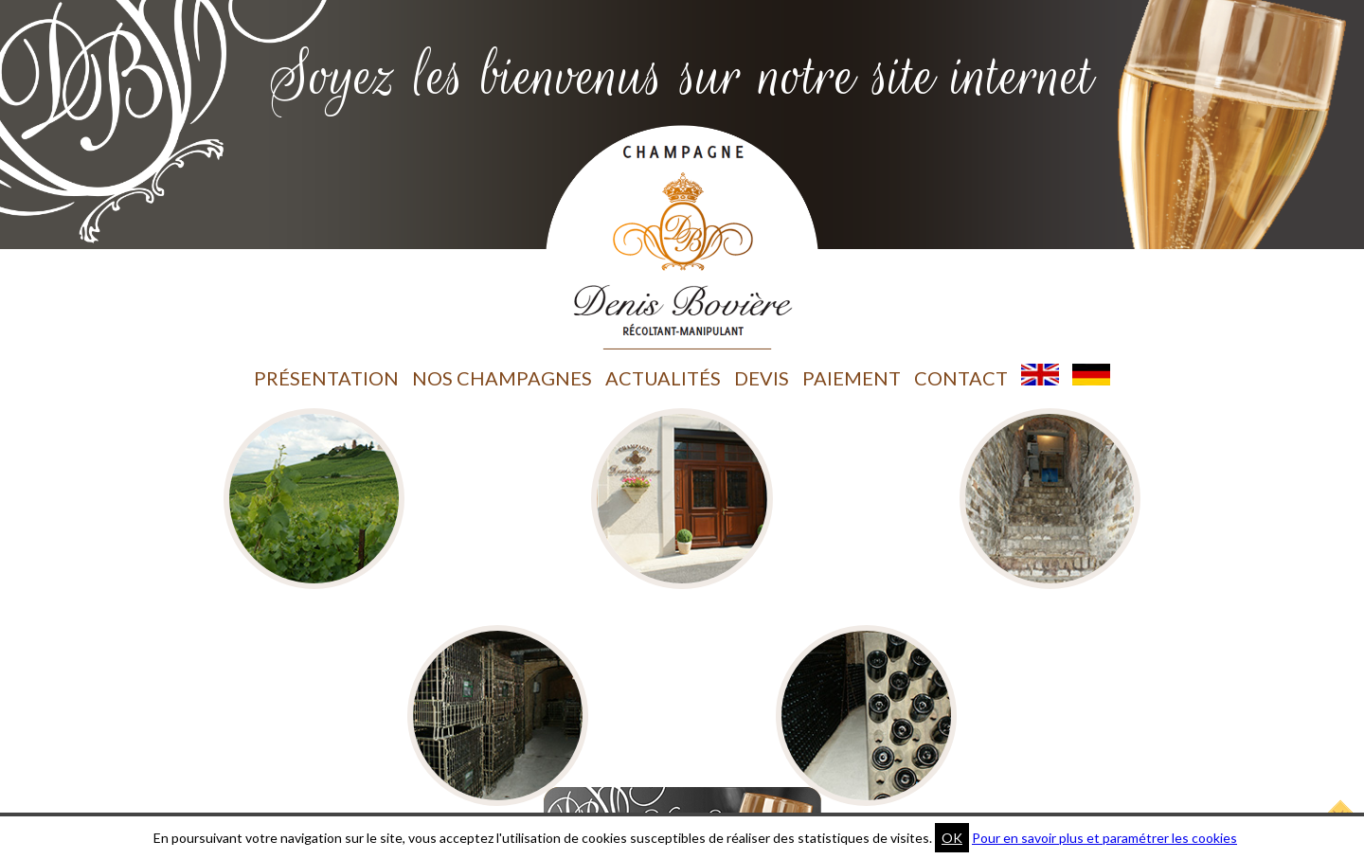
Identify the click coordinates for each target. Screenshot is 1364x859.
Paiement (851, 378)
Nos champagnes (502, 378)
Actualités (663, 378)
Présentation (326, 378)
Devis (761, 378)
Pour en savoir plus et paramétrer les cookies (1104, 838)
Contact (961, 378)
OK (952, 838)
